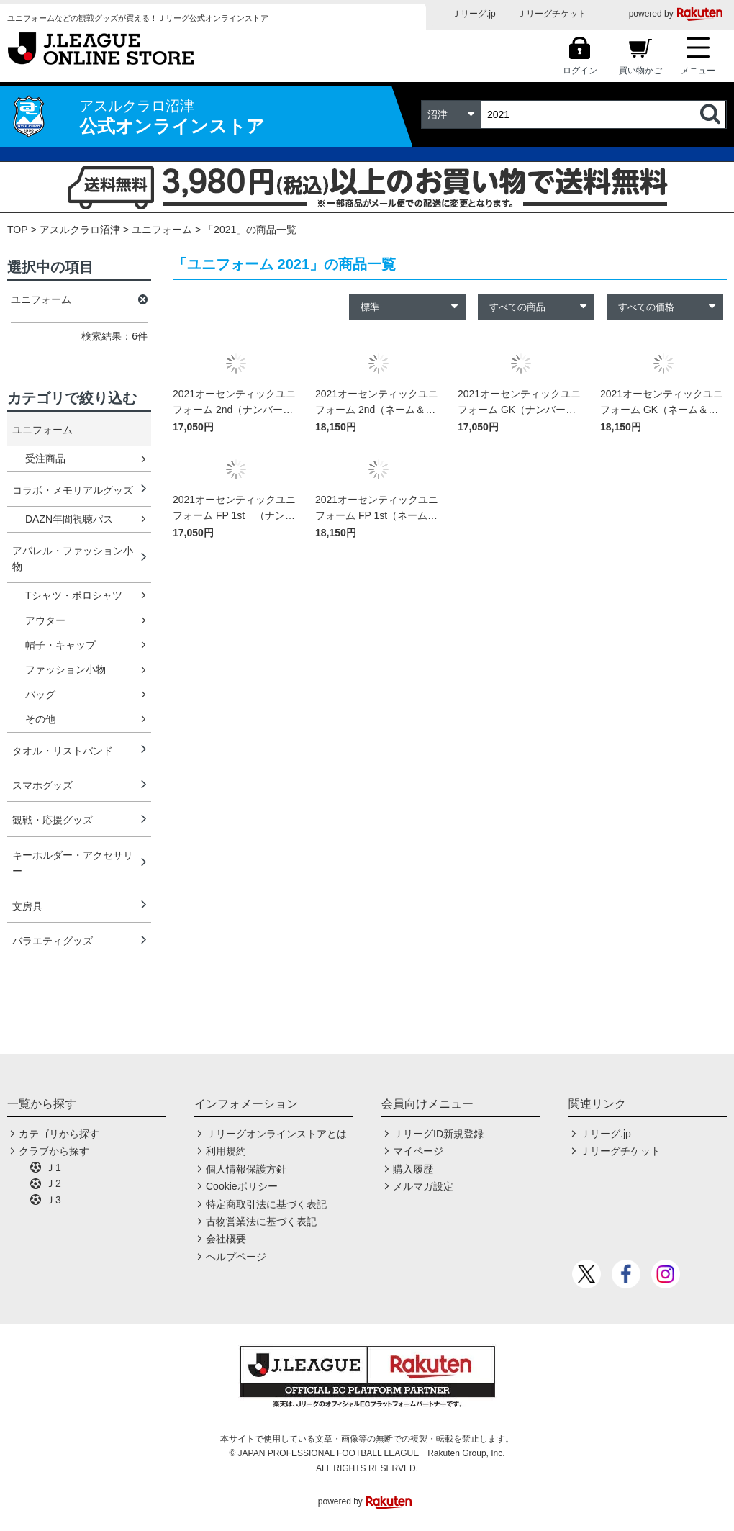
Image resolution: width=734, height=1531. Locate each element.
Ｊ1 (53, 1167)
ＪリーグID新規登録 (438, 1133)
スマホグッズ (42, 785)
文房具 (27, 906)
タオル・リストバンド (62, 751)
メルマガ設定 (423, 1186)
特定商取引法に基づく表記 (266, 1204)
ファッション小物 (65, 669)
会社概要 (226, 1239)
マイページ (418, 1151)
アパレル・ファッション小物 (72, 558)
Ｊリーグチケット (551, 14)
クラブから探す (54, 1151)
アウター (45, 620)
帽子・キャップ (60, 645)
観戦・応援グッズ (52, 820)
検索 (711, 114)
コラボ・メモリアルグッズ (72, 490)
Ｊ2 (53, 1183)
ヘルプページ (236, 1257)
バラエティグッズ (52, 941)
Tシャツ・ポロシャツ (73, 595)
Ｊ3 (53, 1200)
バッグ (40, 694)
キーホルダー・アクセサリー (72, 863)
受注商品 (45, 458)
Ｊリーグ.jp (474, 14)
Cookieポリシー (242, 1186)
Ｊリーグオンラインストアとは (276, 1133)
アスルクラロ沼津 (80, 229)
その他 (40, 719)
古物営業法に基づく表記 (261, 1221)
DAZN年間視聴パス (69, 519)
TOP (17, 229)
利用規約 (226, 1151)
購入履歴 (413, 1169)
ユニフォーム (162, 229)
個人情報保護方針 (246, 1169)
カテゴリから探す (59, 1133)
